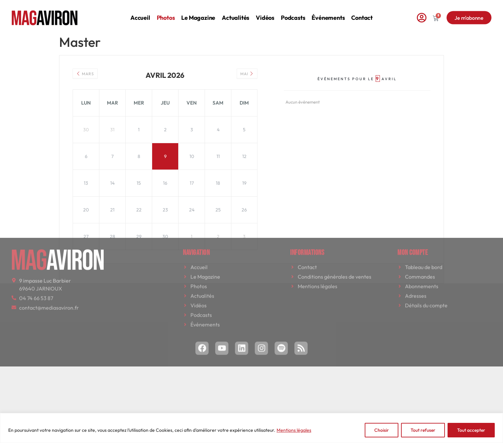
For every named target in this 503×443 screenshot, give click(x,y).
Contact (362, 13)
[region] (251, 428)
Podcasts (293, 13)
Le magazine (198, 13)
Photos (166, 13)
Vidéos (265, 13)
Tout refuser (423, 430)
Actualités (235, 13)
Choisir (381, 430)
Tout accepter (471, 430)
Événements (328, 13)
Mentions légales (294, 430)
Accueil (140, 13)
